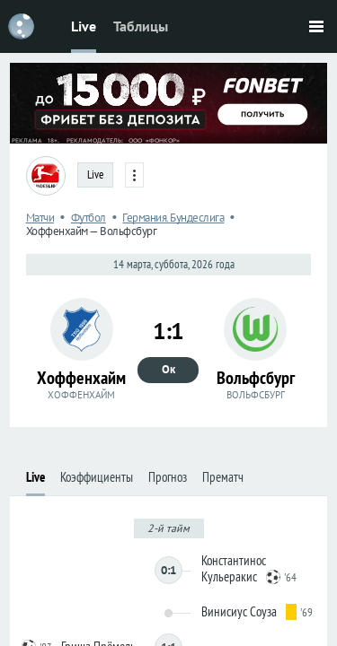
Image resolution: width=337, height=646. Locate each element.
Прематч (223, 476)
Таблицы (140, 26)
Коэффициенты (96, 476)
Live (83, 26)
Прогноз (167, 476)
